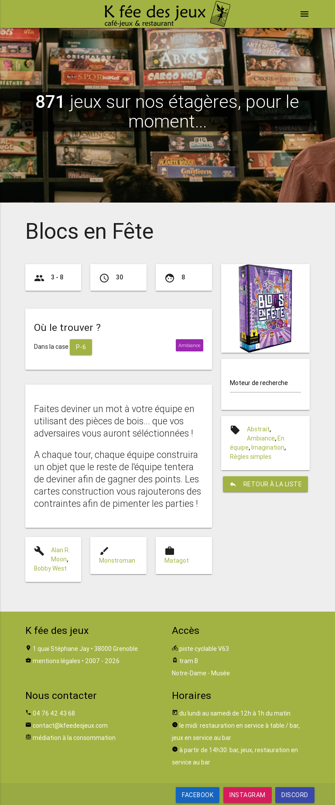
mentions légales (56, 661)
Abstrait (258, 429)
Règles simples (250, 457)
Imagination (267, 447)
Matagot (176, 560)
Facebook (197, 795)
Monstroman (117, 560)
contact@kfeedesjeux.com (70, 725)
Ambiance (261, 438)
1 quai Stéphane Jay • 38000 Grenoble (85, 649)
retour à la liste (265, 484)
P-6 (81, 347)
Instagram (247, 795)
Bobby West (50, 568)
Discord (294, 795)
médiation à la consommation (74, 738)
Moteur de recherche (259, 383)
